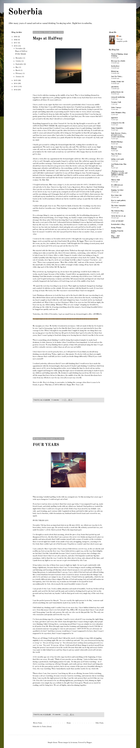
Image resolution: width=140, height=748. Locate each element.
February (19, 73)
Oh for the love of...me (118, 216)
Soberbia (25, 12)
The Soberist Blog (117, 211)
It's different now (117, 185)
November (19, 58)
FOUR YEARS (46, 445)
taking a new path (117, 159)
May (17, 67)
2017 (16, 43)
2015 (16, 80)
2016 (16, 46)
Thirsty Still (115, 180)
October (19, 61)
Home (69, 723)
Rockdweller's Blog (118, 224)
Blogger (89, 742)
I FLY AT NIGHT (117, 221)
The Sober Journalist (118, 205)
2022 (16, 39)
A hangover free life (117, 123)
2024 (16, 36)
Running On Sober (117, 190)
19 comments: (56, 714)
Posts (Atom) (47, 726)
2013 (16, 86)
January (19, 76)
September (20, 64)
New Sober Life (116, 195)
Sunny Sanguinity (117, 128)
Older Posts (99, 723)
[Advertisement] (68, 421)
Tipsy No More (116, 154)
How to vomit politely (118, 200)
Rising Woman (116, 227)
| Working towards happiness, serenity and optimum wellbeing (119, 173)
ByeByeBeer (115, 66)
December (19, 48)
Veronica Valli (116, 102)
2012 (16, 89)
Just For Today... (117, 76)
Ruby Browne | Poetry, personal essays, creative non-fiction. (119, 135)
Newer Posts (37, 723)
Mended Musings (117, 142)
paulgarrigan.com (117, 92)
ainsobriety (115, 87)
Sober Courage (116, 107)
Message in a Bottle (118, 61)
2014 (16, 83)
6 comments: (55, 400)
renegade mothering (118, 97)
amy (120, 36)
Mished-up (114, 71)
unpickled (114, 118)
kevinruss (74, 742)
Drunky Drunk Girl (117, 81)
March (18, 70)
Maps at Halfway (48, 38)
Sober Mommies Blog (118, 112)
